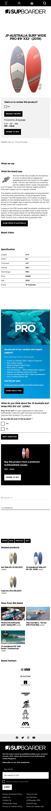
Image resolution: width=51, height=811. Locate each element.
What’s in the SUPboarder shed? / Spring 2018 (11, 624)
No (7, 429)
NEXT (28, 540)
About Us (6, 797)
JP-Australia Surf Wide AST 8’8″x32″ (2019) (36, 568)
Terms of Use (31, 794)
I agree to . (17, 781)
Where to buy (12, 132)
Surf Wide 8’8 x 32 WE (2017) (12, 568)
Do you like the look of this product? (17, 419)
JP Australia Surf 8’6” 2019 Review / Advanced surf (10, 649)
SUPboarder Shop (9, 803)
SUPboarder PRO (33, 800)
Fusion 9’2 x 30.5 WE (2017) (11, 592)
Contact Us (6, 800)
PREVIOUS (19, 540)
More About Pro (14, 391)
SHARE (4, 540)
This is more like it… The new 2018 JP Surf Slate (36, 624)
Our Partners (31, 797)
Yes (8, 106)
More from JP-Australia (14, 223)
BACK (11, 540)
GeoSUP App (31, 803)
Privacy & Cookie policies (20, 781)
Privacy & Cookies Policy (12, 794)
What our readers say (35, 806)
